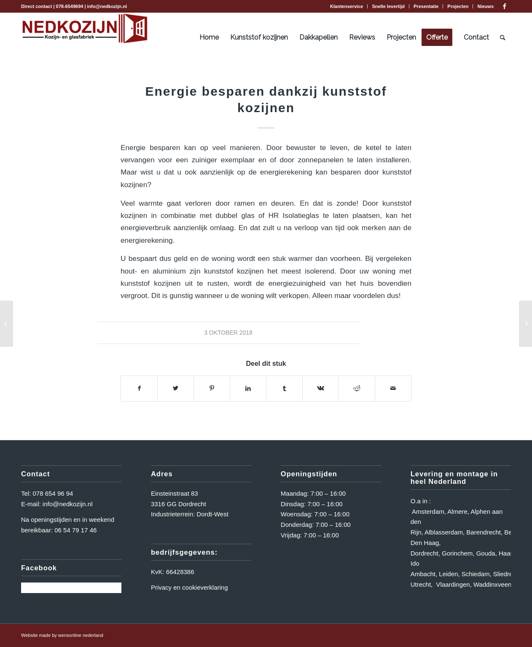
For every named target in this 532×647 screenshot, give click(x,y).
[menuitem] (347, 6)
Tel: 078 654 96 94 (47, 493)
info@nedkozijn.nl (107, 6)
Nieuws (485, 6)
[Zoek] (502, 37)
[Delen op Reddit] (357, 388)
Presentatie (426, 6)
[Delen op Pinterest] (212, 388)
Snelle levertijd (388, 6)
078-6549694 (69, 6)
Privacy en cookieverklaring (189, 587)
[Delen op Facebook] (139, 388)
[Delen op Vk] (321, 388)
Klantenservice (346, 6)
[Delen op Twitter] (175, 388)
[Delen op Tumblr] (284, 388)
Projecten (457, 6)
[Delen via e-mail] (393, 388)
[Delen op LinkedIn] (248, 388)
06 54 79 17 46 (75, 530)
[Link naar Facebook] (504, 6)
